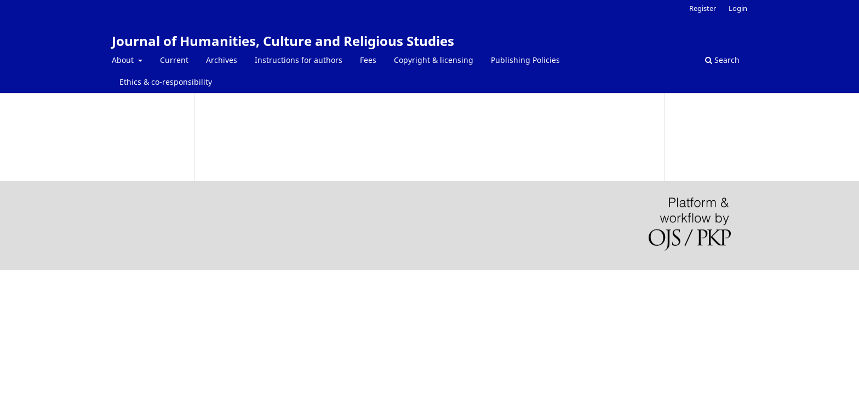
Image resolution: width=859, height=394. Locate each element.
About (124, 60)
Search (722, 60)
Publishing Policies (525, 60)
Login (738, 8)
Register (702, 8)
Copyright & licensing (433, 60)
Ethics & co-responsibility (165, 82)
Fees (368, 60)
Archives (221, 60)
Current (174, 60)
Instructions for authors (298, 60)
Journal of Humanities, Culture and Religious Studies (283, 41)
